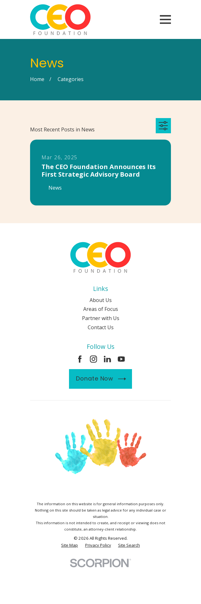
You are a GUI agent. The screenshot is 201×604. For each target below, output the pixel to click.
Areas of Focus (100, 308)
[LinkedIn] (107, 358)
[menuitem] (69, 545)
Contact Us (101, 327)
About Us (101, 300)
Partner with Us (100, 318)
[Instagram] (93, 358)
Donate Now (101, 378)
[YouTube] (121, 358)
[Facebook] (79, 358)
